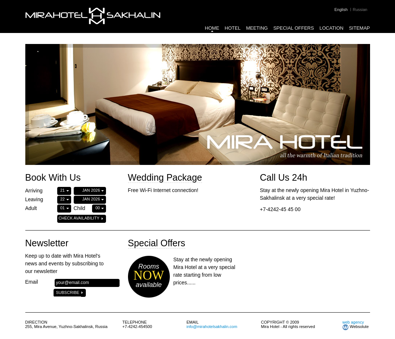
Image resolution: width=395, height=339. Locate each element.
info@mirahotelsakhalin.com (212, 326)
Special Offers (293, 28)
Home (212, 28)
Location (331, 28)
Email (31, 282)
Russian (360, 9)
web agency (353, 322)
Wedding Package (165, 177)
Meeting (257, 28)
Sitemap (359, 28)
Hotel (233, 28)
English (341, 9)
